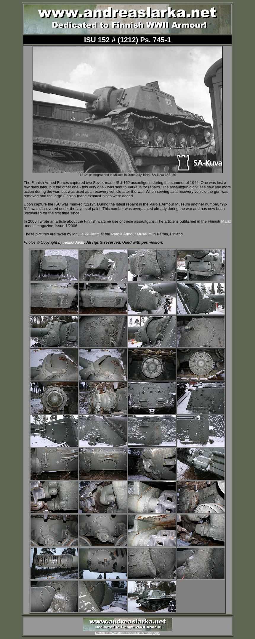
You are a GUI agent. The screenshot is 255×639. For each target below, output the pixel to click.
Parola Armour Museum (131, 234)
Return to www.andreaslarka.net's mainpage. (127, 631)
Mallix (226, 221)
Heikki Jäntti (89, 234)
